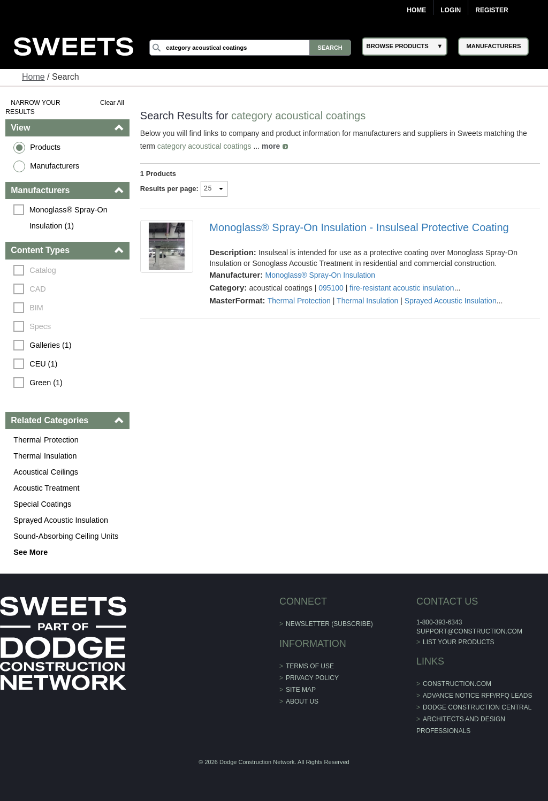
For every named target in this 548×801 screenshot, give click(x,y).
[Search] (250, 48)
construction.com (457, 684)
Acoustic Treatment (46, 488)
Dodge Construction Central (477, 707)
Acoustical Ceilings (45, 472)
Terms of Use (310, 666)
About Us (302, 701)
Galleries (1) (50, 345)
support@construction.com (469, 631)
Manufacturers (54, 166)
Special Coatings (42, 504)
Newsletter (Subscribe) (329, 624)
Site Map (301, 689)
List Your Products (458, 642)
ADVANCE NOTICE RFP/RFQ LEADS (477, 695)
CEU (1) (43, 364)
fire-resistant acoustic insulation (401, 288)
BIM (36, 307)
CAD (37, 289)
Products (45, 147)
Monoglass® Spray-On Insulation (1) (69, 217)
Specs (40, 326)
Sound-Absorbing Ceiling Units (65, 536)
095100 (331, 288)
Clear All (112, 102)
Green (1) (46, 382)
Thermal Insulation (45, 456)
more (271, 146)
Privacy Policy (312, 678)
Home (416, 10)
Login (450, 10)
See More (30, 552)
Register (491, 10)
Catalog (42, 270)
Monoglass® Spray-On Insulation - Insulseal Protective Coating (358, 227)
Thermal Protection (46, 440)
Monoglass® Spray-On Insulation (320, 275)
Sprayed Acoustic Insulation (60, 520)
